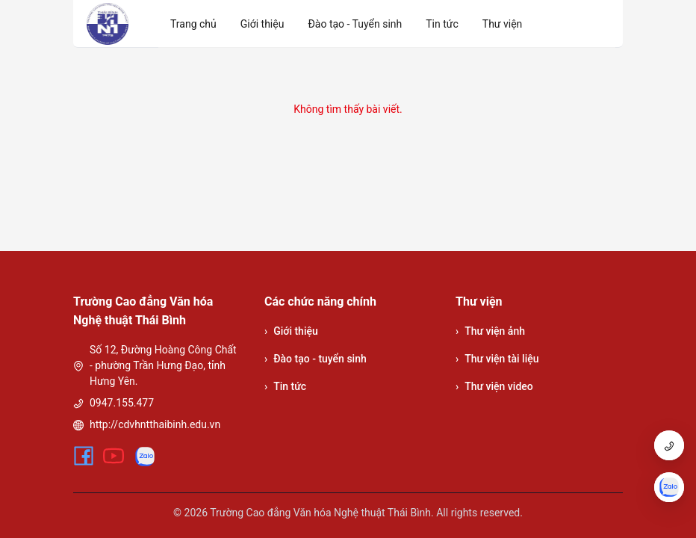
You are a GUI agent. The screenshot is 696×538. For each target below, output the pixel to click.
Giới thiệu (291, 331)
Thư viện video (494, 387)
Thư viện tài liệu (497, 359)
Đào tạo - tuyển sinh (315, 359)
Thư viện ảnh (490, 331)
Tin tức (285, 387)
